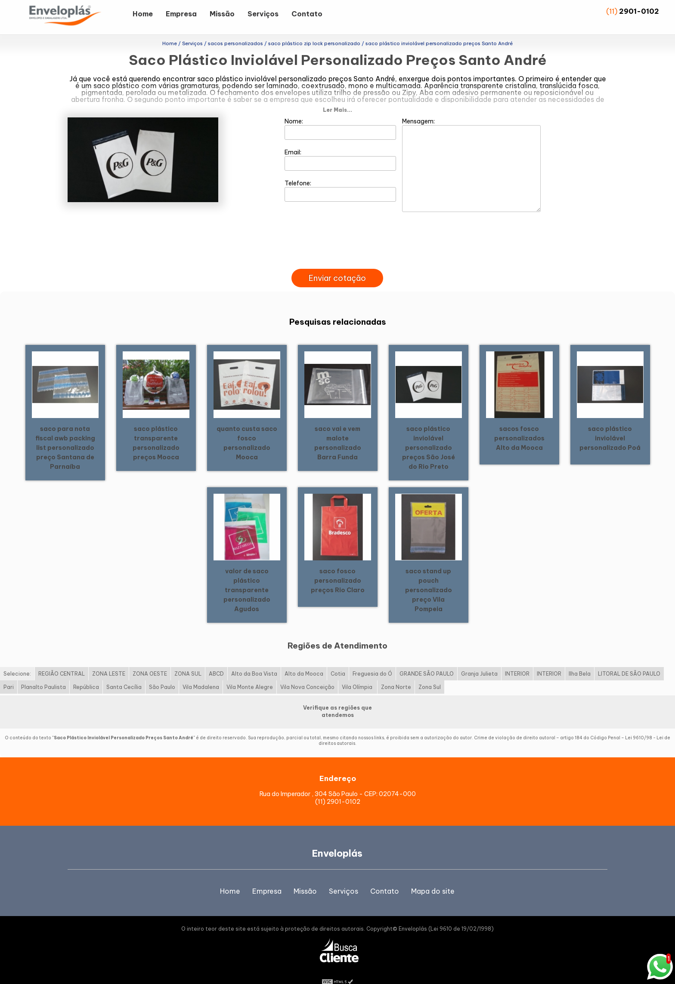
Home (143, 13)
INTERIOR (517, 660)
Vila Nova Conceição (307, 673)
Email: (340, 146)
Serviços (263, 13)
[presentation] (337, 245)
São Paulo (162, 673)
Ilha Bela (580, 660)
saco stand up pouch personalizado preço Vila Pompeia (428, 576)
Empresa (181, 13)
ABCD (216, 660)
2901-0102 (639, 11)
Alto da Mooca (304, 660)
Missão (222, 13)
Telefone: (340, 177)
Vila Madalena (201, 673)
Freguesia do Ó (372, 660)
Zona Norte (396, 673)
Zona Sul (429, 673)
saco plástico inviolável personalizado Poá (610, 424)
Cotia (338, 660)
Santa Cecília (124, 673)
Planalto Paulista (43, 673)
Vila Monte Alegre (249, 673)
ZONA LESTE (108, 660)
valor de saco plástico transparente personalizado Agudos (246, 576)
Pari (8, 673)
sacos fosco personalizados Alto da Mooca (519, 424)
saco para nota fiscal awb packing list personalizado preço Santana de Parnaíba (65, 433)
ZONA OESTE (150, 660)
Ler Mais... (337, 96)
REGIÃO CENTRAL (61, 660)
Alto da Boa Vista (254, 660)
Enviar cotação (337, 264)
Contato (306, 13)
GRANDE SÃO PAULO (426, 660)
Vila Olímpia (358, 673)
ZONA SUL (187, 660)
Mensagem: (471, 151)
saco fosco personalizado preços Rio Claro (338, 566)
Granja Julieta (479, 660)
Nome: (340, 115)
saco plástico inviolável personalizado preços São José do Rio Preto (428, 433)
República (86, 673)
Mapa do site (433, 877)
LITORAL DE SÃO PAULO (629, 660)
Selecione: (17, 660)
